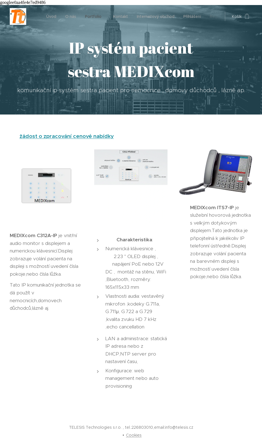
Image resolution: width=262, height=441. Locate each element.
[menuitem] (53, 16)
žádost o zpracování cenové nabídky (67, 136)
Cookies (134, 435)
